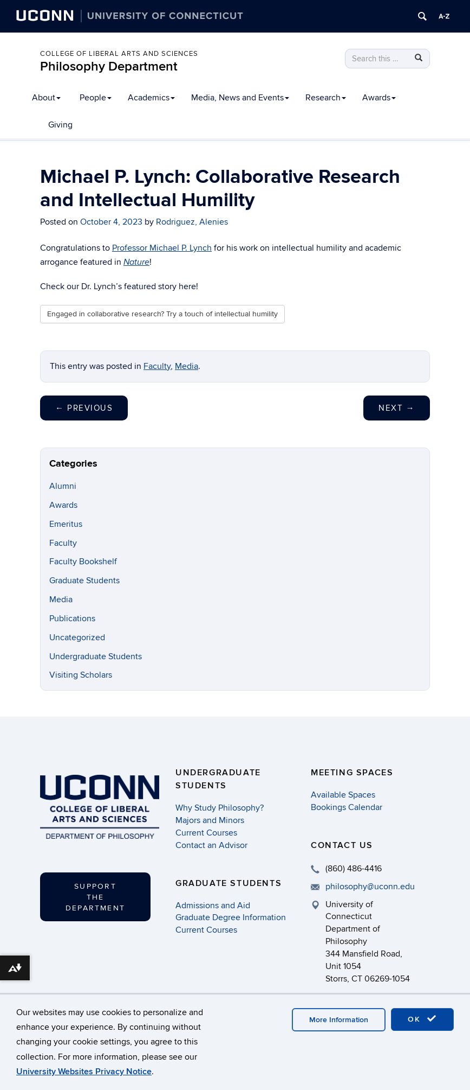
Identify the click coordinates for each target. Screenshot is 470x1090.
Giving (60, 124)
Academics (151, 97)
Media (186, 366)
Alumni (62, 486)
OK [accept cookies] (422, 1019)
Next (396, 408)
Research (325, 97)
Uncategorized (77, 637)
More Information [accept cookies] (338, 1019)
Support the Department (95, 897)
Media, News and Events (240, 97)
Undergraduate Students (95, 656)
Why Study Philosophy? (219, 807)
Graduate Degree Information (230, 917)
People (96, 97)
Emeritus (65, 524)
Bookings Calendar (346, 807)
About (46, 97)
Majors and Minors (209, 820)
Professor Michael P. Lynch (162, 248)
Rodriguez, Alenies (192, 221)
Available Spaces (343, 794)
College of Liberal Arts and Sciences (119, 53)
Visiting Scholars (80, 675)
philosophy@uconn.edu (370, 886)
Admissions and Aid (212, 905)
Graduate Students (84, 580)
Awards (379, 97)
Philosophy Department (109, 66)
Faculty (157, 366)
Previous (84, 408)
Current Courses (206, 832)
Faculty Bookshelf (83, 561)
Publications (72, 618)
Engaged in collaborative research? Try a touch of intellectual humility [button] (162, 313)
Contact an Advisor (211, 845)
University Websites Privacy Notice (84, 1071)
